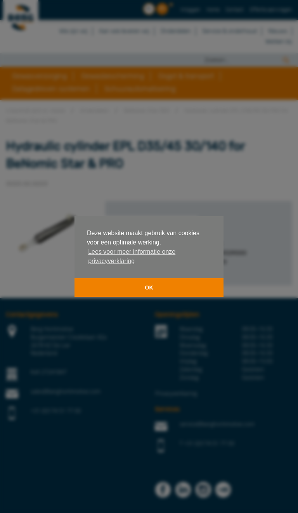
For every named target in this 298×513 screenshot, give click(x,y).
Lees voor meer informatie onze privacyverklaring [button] (131, 256)
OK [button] (149, 287)
